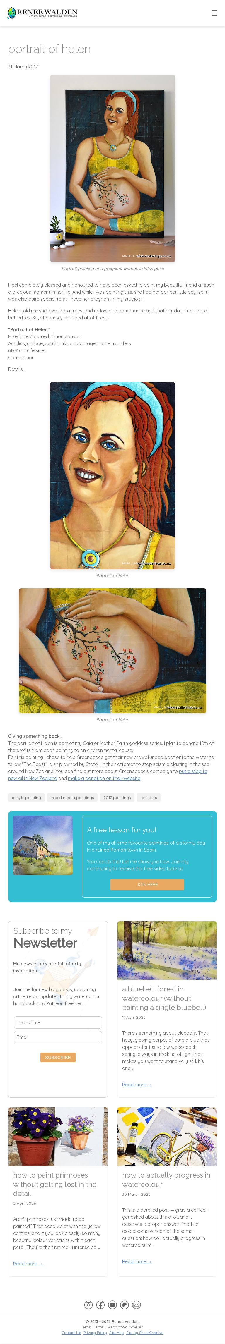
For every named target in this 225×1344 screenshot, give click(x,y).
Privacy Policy (95, 1332)
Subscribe (58, 1057)
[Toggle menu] (214, 13)
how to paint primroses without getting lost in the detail (54, 1184)
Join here (147, 884)
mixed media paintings (72, 797)
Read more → (137, 1084)
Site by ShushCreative (144, 1332)
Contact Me (71, 1332)
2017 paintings (117, 797)
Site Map (116, 1332)
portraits (148, 797)
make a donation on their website (104, 778)
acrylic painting (26, 797)
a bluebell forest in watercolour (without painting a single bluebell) (164, 998)
